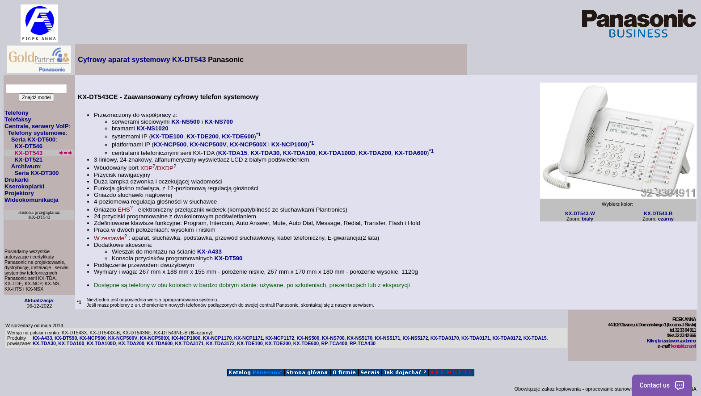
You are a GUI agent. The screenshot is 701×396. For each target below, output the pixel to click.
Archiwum (25, 166)
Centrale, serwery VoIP (36, 126)
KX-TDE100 (167, 136)
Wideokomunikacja (31, 199)
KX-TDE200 (202, 136)
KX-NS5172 (415, 338)
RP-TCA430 (363, 343)
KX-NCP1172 (280, 338)
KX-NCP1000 (289, 145)
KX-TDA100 (299, 153)
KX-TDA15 (232, 153)
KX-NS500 (185, 121)
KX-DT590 (229, 258)
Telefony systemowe (36, 132)
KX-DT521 (28, 159)
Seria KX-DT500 (33, 139)
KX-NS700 (218, 121)
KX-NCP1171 (248, 338)
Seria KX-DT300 (36, 173)
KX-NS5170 (359, 338)
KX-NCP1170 (217, 338)
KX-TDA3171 (189, 343)
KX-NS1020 (152, 128)
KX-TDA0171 (475, 338)
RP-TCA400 (334, 343)
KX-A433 (209, 251)
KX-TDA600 (410, 153)
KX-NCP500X (248, 145)
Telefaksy (17, 119)
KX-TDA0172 (506, 338)
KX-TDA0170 (445, 338)
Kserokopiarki (24, 186)
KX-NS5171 (387, 338)
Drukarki (16, 179)
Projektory (19, 193)
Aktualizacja (38, 300)
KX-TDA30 (264, 153)
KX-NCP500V (208, 145)
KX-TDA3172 (220, 343)
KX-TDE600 (238, 136)
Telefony (16, 112)
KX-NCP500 (170, 145)
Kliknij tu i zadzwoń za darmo (671, 340)
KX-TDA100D (337, 153)
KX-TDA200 (375, 153)
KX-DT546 (28, 146)
